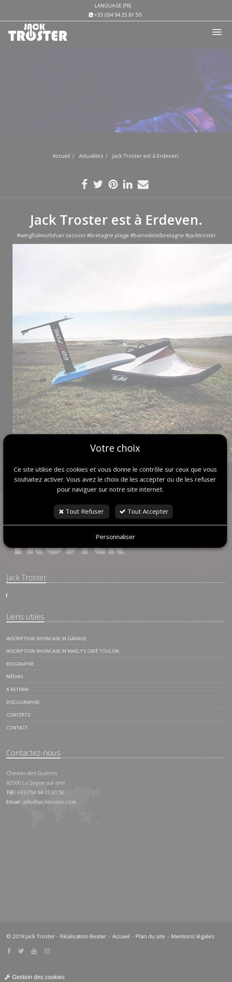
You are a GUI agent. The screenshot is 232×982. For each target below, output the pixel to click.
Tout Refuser (81, 511)
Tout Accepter (144, 511)
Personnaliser (115, 536)
